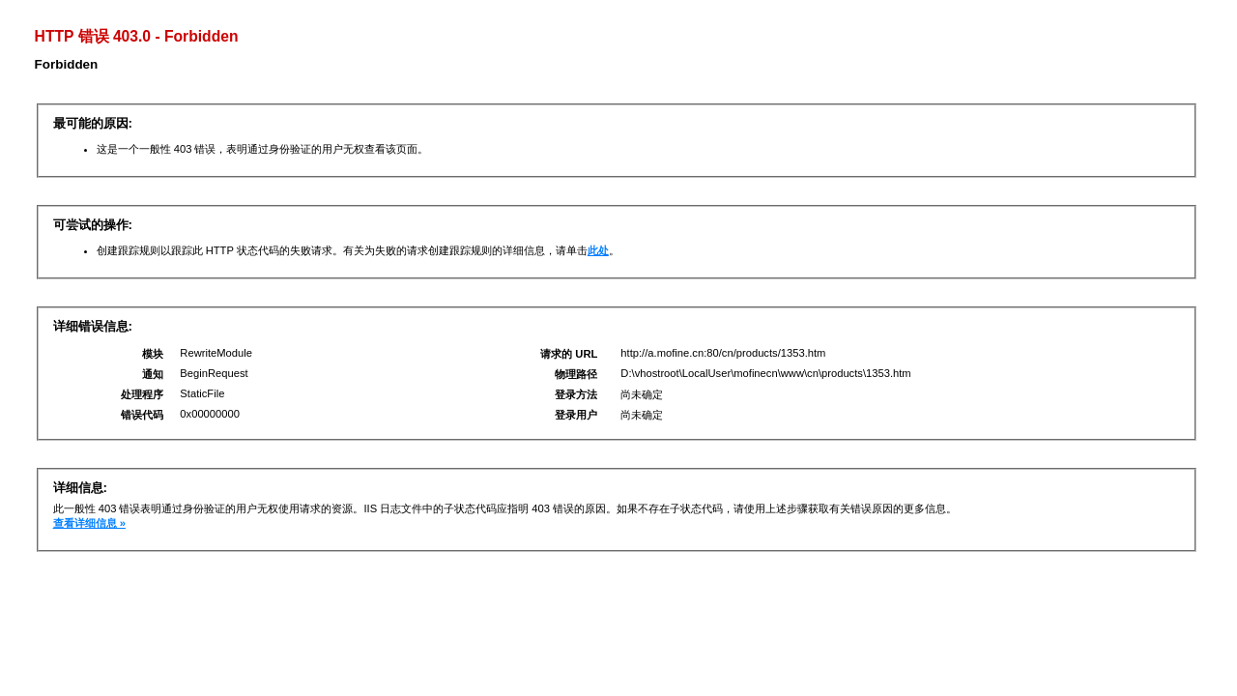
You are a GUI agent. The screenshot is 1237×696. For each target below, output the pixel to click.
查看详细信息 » (89, 523)
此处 (598, 250)
